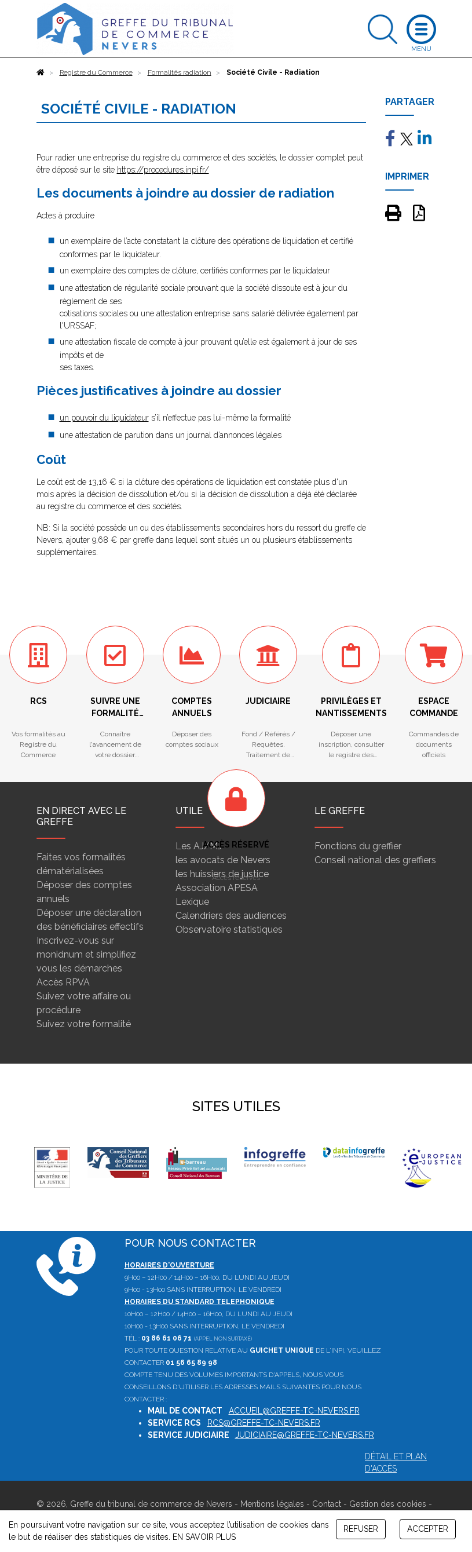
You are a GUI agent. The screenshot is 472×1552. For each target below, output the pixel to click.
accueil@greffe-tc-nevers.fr (294, 1410)
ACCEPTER (427, 1528)
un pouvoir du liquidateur (104, 417)
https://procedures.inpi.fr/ (163, 169)
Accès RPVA (63, 982)
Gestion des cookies (387, 1504)
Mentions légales (272, 1504)
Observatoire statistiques (229, 929)
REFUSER (360, 1528)
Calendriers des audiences (231, 915)
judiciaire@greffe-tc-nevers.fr (304, 1435)
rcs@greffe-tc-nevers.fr (263, 1422)
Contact (326, 1504)
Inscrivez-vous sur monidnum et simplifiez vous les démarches (86, 954)
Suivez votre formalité (83, 1023)
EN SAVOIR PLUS (204, 1537)
